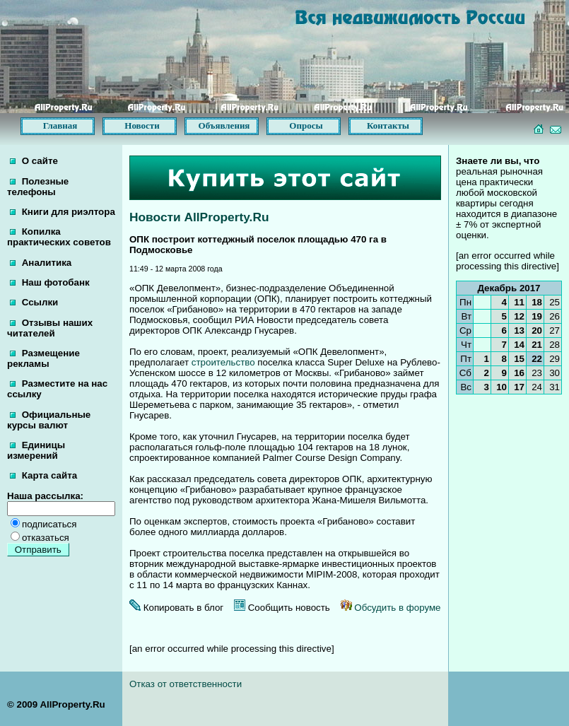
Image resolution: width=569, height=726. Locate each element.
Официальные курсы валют (48, 420)
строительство (223, 362)
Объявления (224, 125)
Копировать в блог (176, 607)
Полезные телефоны (38, 186)
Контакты (388, 125)
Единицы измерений (36, 450)
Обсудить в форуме (391, 607)
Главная (60, 125)
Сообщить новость (282, 607)
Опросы (305, 125)
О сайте (34, 161)
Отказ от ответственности (185, 684)
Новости (141, 125)
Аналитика (40, 262)
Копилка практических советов (59, 236)
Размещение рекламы (43, 358)
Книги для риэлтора (62, 211)
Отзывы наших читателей (50, 328)
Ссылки (34, 302)
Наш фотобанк (50, 282)
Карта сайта (43, 475)
